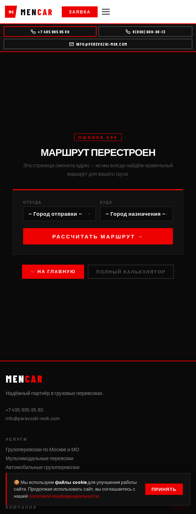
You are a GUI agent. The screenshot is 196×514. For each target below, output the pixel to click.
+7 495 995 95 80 (50, 31)
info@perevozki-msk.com (98, 43)
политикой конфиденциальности (63, 496)
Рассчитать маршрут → (98, 236)
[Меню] (105, 11)
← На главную (53, 271)
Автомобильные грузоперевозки (43, 467)
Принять (164, 489)
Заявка (80, 11)
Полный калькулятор (130, 272)
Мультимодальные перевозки (39, 458)
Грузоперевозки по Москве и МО (42, 449)
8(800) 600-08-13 (145, 31)
